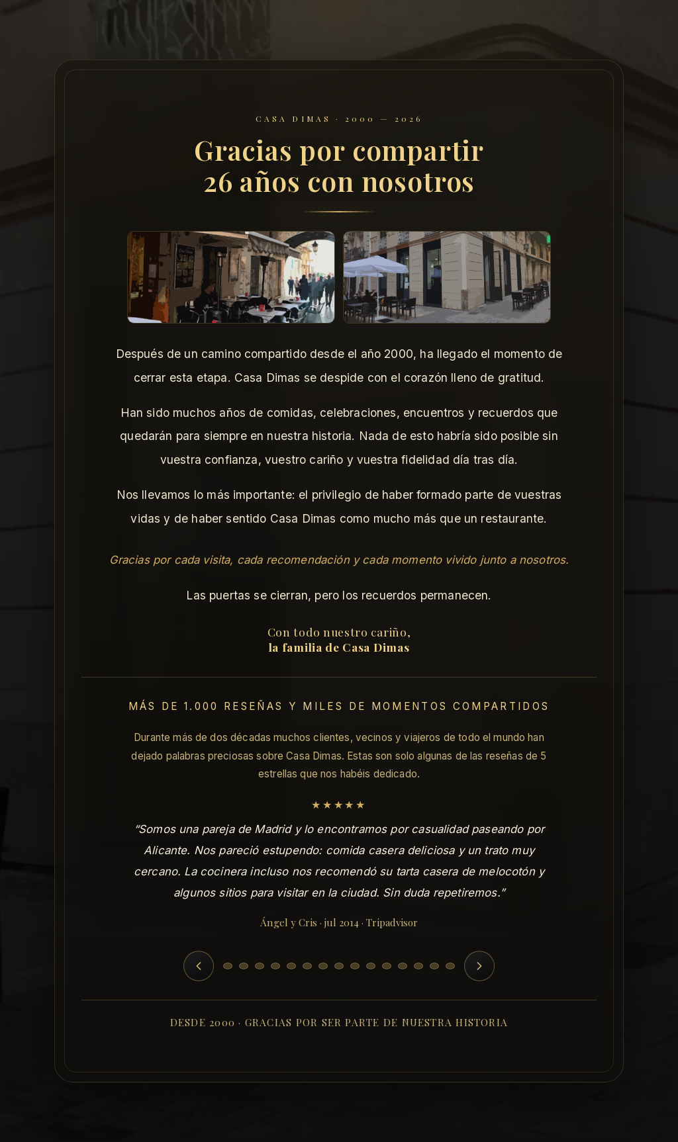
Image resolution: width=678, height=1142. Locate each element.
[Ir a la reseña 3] (259, 966)
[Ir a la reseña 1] (227, 966)
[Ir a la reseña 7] (323, 966)
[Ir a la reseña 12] (402, 966)
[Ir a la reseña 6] (307, 966)
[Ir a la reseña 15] (450, 966)
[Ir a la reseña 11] (386, 966)
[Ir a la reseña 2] (243, 966)
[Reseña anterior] (198, 966)
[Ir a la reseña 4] (275, 966)
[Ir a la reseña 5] (291, 966)
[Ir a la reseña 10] (370, 966)
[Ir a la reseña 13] (418, 966)
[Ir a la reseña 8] (339, 966)
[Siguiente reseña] (479, 966)
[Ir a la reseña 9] (355, 966)
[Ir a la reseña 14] (434, 966)
